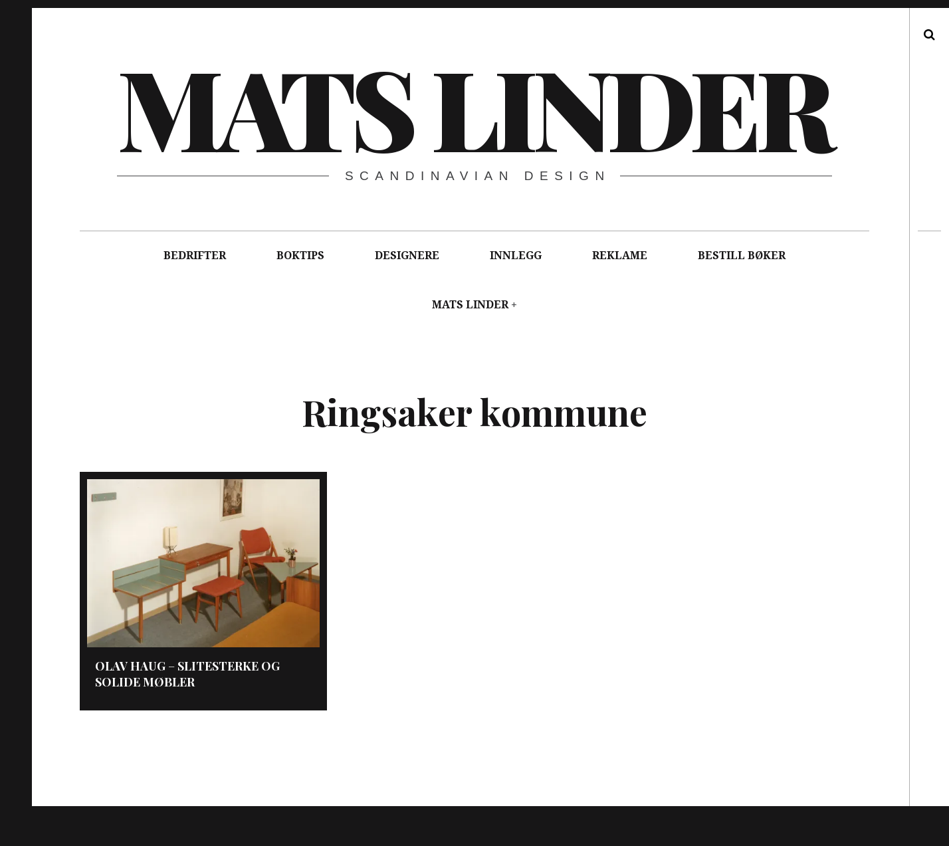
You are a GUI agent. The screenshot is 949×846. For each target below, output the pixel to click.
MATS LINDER (470, 304)
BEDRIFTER (194, 255)
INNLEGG (516, 255)
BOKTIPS (300, 255)
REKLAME (619, 255)
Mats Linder (473, 106)
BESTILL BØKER (742, 255)
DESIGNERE (407, 255)
